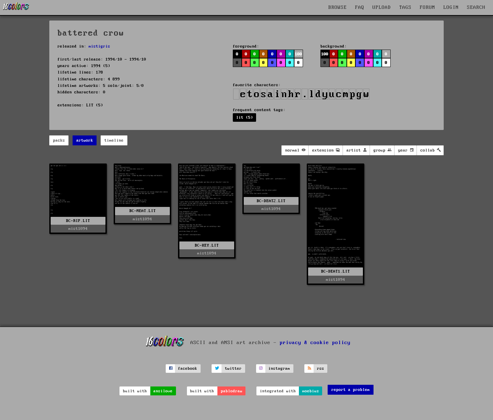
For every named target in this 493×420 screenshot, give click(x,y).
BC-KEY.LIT (207, 245)
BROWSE (337, 7)
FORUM (427, 7)
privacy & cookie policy (315, 342)
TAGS (405, 7)
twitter (233, 368)
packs (59, 140)
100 (298, 54)
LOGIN (451, 7)
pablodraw (231, 391)
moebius (310, 391)
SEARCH (476, 7)
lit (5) (244, 117)
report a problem (350, 390)
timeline (114, 140)
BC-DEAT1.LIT (335, 271)
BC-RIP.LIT (78, 221)
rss (320, 368)
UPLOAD (381, 7)
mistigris (99, 46)
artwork (84, 140)
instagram (279, 368)
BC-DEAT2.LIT (271, 201)
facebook (187, 368)
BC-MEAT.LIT (142, 211)
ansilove (163, 391)
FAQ (359, 7)
